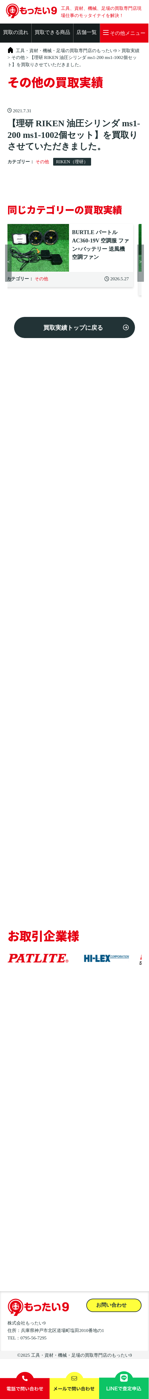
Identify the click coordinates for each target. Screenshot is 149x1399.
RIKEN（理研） (72, 161)
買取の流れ (15, 32)
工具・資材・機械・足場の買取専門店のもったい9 (81, 1355)
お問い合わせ (111, 1305)
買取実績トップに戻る (73, 327)
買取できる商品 (52, 32)
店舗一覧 (86, 32)
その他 (42, 161)
